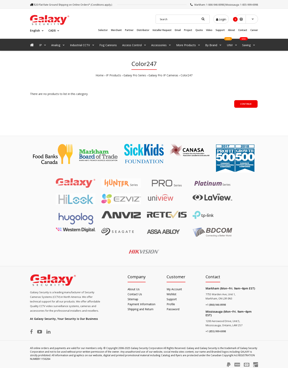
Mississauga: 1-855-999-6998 (241, 4)
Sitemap (133, 299)
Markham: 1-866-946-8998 (209, 4)
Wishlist (171, 294)
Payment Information (141, 304)
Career (254, 30)
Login (221, 19)
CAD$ (52, 30)
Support (220, 30)
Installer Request (162, 30)
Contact (242, 30)
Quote (199, 30)
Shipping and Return (140, 309)
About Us (134, 289)
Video (209, 30)
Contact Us (135, 294)
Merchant (116, 30)
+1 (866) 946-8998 (216, 304)
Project (188, 30)
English (35, 30)
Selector (103, 30)
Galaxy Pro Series (134, 75)
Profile (171, 304)
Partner (129, 30)
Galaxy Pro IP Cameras (163, 75)
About (231, 30)
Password (173, 309)
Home (100, 75)
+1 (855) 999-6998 (216, 331)
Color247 (186, 75)
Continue (246, 103)
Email (178, 30)
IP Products (113, 75)
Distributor (143, 30)
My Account (174, 289)
